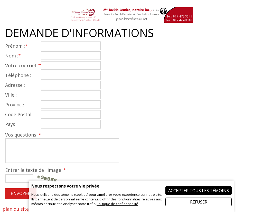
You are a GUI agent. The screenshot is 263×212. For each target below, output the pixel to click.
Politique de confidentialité (117, 203)
